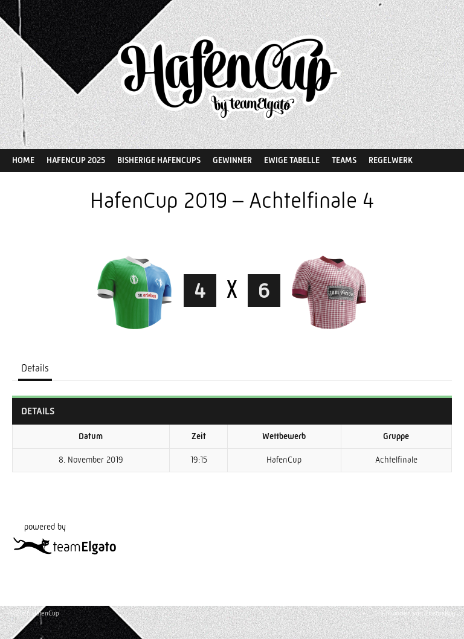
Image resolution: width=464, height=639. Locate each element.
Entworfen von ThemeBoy (418, 613)
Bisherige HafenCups (159, 160)
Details (35, 368)
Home (23, 160)
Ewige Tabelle (292, 160)
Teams (344, 160)
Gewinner (232, 160)
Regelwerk (391, 160)
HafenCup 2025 (76, 160)
